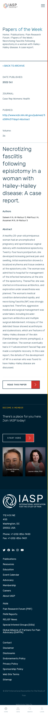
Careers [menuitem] (7, 591)
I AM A (18, 710)
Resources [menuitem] (8, 564)
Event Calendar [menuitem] (11, 575)
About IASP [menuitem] (9, 596)
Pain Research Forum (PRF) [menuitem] (17, 609)
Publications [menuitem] (9, 559)
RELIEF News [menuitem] (10, 619)
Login (42, 710)
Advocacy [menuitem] (8, 580)
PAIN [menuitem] (5, 604)
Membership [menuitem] (9, 585)
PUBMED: (8, 110)
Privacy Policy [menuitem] (10, 664)
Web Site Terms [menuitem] (11, 674)
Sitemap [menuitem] (7, 679)
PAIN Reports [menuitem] (10, 614)
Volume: (7, 130)
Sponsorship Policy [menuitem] (13, 669)
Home (6, 710)
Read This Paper (17, 385)
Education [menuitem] (8, 569)
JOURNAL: (8, 93)
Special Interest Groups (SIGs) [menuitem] (19, 625)
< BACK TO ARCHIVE (14, 65)
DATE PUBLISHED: (13, 77)
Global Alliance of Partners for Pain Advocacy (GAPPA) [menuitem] (21, 631)
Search (30, 710)
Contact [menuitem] (7, 643)
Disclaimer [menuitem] (8, 648)
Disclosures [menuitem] (9, 653)
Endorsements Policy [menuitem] (14, 658)
